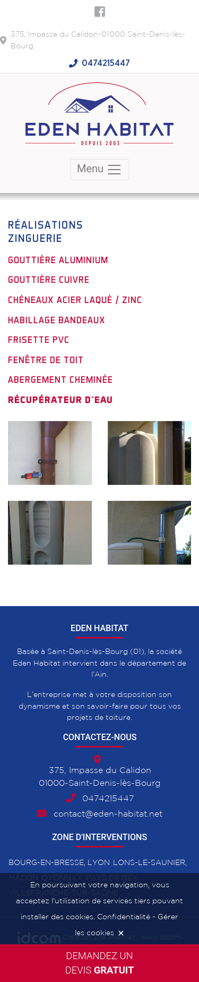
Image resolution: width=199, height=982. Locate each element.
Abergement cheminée (60, 379)
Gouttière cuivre (49, 279)
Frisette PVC (39, 339)
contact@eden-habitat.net (108, 814)
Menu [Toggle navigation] (99, 170)
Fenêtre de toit (46, 360)
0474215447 (106, 63)
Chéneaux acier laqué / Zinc (75, 300)
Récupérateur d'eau (60, 400)
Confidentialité (123, 917)
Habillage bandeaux (57, 320)
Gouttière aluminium (58, 260)
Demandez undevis (99, 963)
